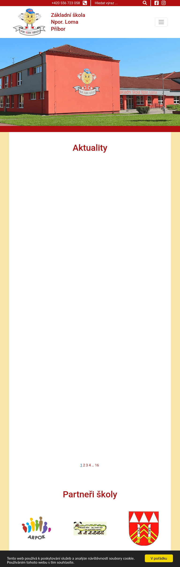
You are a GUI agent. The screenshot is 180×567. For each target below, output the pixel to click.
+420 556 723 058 (69, 2)
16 (97, 465)
